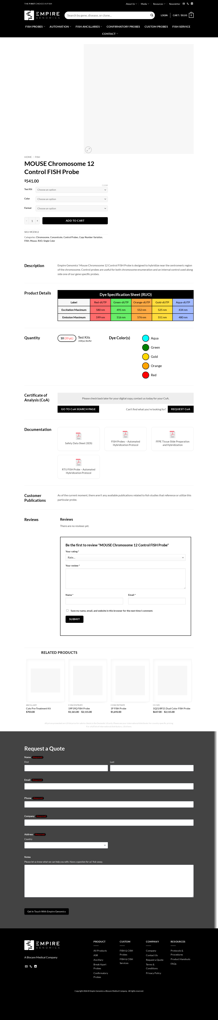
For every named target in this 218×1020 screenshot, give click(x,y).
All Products (100, 950)
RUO (40, 240)
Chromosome (42, 237)
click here (127, 726)
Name (69, 594)
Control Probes (71, 237)
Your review (73, 565)
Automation (60, 26)
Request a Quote (154, 959)
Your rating (72, 551)
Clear (105, 185)
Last (112, 762)
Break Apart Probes (100, 966)
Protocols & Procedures (177, 952)
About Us (131, 3)
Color (27, 199)
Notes (27, 856)
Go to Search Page (78, 409)
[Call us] (188, 3)
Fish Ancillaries (89, 26)
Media (145, 3)
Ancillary (98, 959)
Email (132, 594)
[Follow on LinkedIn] (192, 3)
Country (28, 839)
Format (28, 208)
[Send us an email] (184, 3)
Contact (110, 33)
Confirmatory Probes (123, 26)
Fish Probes (35, 26)
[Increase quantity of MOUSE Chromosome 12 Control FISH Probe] (37, 220)
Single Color (49, 240)
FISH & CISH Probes (126, 952)
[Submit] (152, 15)
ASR (96, 955)
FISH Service (181, 26)
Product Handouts (180, 959)
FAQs (173, 963)
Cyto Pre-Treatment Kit (38, 708)
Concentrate (56, 237)
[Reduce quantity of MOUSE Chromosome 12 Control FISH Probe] (26, 220)
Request (180, 409)
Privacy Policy (153, 973)
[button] (164, 15)
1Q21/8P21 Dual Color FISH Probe (171, 708)
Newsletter (174, 4)
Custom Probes (156, 26)
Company (35, 816)
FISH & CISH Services (126, 961)
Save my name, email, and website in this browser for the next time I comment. (112, 610)
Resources (159, 3)
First (26, 762)
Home (28, 157)
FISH (37, 157)
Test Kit (28, 189)
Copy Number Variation (90, 237)
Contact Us (152, 955)
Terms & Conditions (152, 966)
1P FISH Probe (118, 708)
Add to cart (75, 220)
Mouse (33, 240)
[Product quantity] (32, 220)
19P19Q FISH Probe (79, 708)
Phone (34, 798)
